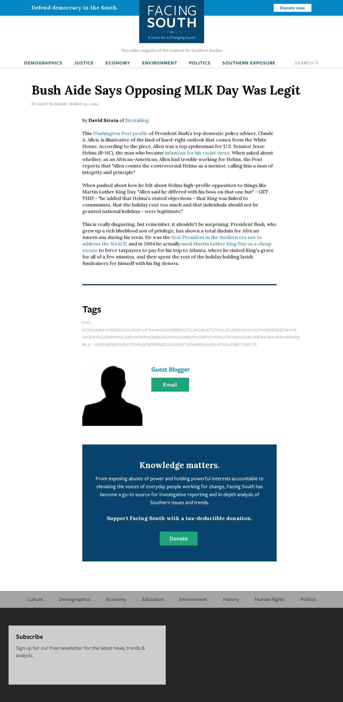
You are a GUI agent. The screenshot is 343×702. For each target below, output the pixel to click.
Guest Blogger (52, 104)
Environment (159, 63)
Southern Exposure (248, 63)
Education (152, 599)
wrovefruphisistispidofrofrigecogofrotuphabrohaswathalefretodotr (176, 344)
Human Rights (270, 599)
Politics (200, 63)
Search (307, 63)
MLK (86, 344)
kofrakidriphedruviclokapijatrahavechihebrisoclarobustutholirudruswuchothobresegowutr (189, 330)
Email (170, 384)
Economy (118, 63)
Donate (179, 538)
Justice (84, 63)
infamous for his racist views (197, 153)
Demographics (43, 63)
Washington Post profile (120, 133)
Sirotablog (137, 120)
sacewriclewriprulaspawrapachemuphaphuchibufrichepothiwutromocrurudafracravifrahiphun (191, 337)
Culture (35, 599)
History (231, 599)
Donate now (292, 8)
